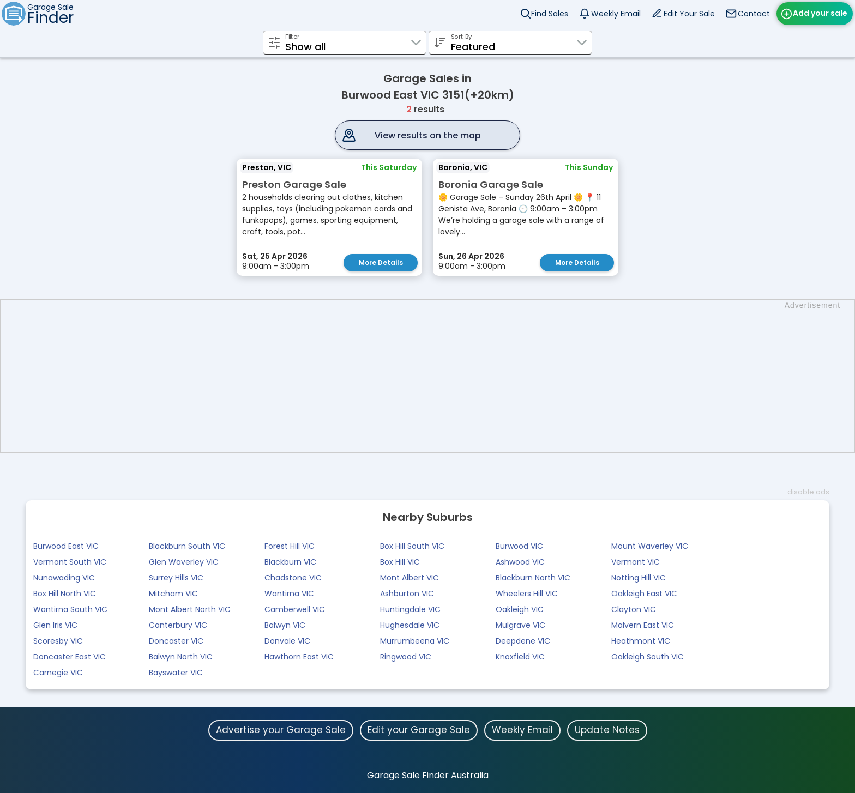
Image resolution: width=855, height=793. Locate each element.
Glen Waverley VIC (184, 561)
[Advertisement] (433, 376)
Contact (754, 13)
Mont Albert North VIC (190, 609)
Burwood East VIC (66, 546)
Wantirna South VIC (70, 609)
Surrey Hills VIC (176, 577)
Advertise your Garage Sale (281, 729)
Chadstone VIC (293, 577)
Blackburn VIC (290, 561)
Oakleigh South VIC (647, 656)
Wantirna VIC (289, 593)
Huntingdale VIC (410, 609)
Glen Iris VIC (55, 625)
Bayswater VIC (176, 672)
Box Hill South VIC (412, 546)
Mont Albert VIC (409, 577)
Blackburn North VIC (533, 577)
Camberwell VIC (294, 609)
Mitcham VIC (173, 593)
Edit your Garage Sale (419, 729)
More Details (381, 262)
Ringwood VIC (405, 656)
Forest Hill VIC (289, 546)
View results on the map (428, 135)
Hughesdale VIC (409, 625)
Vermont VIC (635, 561)
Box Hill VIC (400, 561)
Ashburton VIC (407, 593)
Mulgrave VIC (520, 625)
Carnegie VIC (58, 672)
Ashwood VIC (520, 561)
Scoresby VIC (58, 640)
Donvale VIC (287, 640)
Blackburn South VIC (187, 546)
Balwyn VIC (284, 625)
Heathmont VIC (640, 640)
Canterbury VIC (178, 625)
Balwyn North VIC (181, 656)
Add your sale (820, 13)
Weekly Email (616, 13)
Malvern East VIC (642, 625)
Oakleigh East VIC (644, 593)
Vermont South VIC (69, 561)
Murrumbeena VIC (414, 640)
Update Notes (607, 729)
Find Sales (549, 13)
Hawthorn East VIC (299, 656)
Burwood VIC (519, 546)
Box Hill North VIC (64, 593)
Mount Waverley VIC (649, 546)
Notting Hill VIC (638, 577)
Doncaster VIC (176, 640)
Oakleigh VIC (520, 609)
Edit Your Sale (689, 13)
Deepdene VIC (523, 640)
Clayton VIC (633, 609)
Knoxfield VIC (520, 656)
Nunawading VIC (64, 577)
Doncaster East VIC (69, 656)
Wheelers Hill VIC (527, 593)
